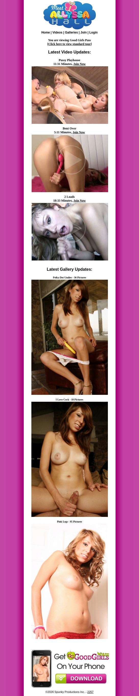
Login (93, 32)
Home (45, 32)
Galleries (71, 32)
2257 (90, 691)
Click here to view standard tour (69, 44)
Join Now (79, 64)
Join (83, 32)
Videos (57, 32)
